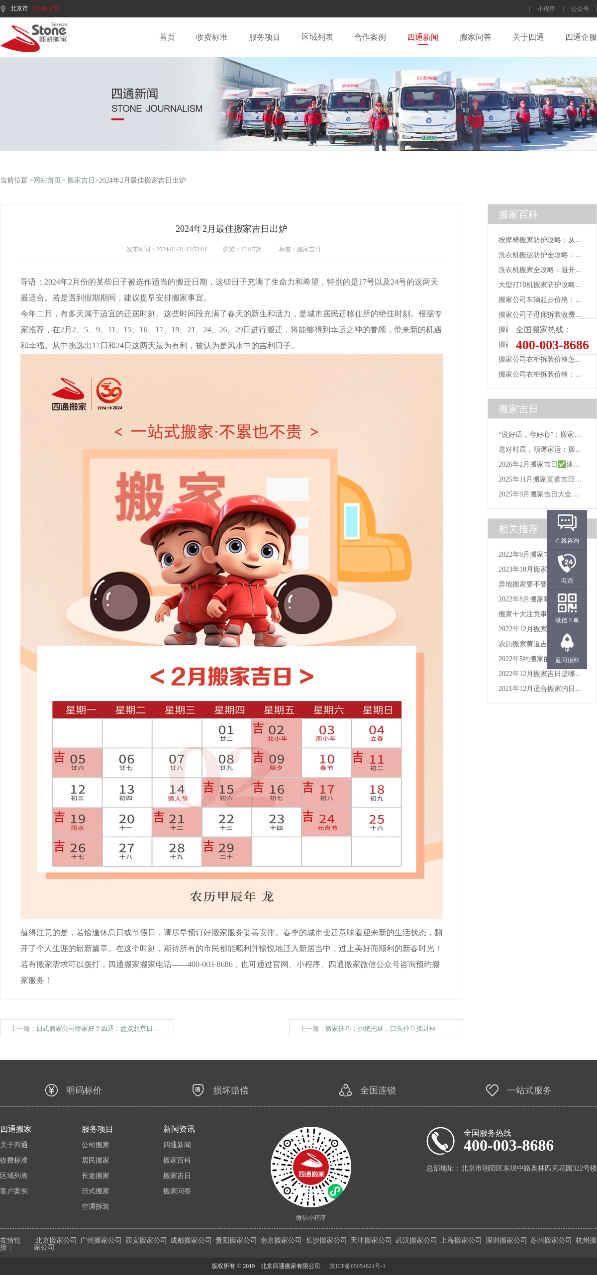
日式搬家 (95, 1191)
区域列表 (317, 37)
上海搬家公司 (461, 1240)
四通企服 (581, 37)
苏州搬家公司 (551, 1240)
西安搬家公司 (146, 1240)
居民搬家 (95, 1160)
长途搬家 (95, 1176)
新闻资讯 (179, 1129)
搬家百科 (177, 1160)
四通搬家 (16, 1129)
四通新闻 (423, 37)
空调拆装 (95, 1206)
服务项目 (265, 37)
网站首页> (49, 180)
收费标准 (212, 37)
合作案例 (370, 37)
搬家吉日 (81, 180)
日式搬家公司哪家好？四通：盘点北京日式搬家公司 (110, 1028)
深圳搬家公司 (506, 1240)
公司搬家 (95, 1145)
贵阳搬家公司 (236, 1240)
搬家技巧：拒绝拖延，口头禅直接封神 (380, 1028)
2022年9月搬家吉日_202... (537, 554)
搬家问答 (476, 37)
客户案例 (14, 1191)
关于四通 (528, 37)
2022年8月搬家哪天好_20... (539, 599)
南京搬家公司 (281, 1240)
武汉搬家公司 (416, 1240)
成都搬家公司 (191, 1240)
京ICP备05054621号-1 (357, 1266)
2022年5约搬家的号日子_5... (541, 659)
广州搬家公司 (101, 1240)
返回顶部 (567, 660)
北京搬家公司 (56, 1240)
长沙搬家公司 (326, 1240)
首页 (167, 37)
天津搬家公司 (371, 1240)
